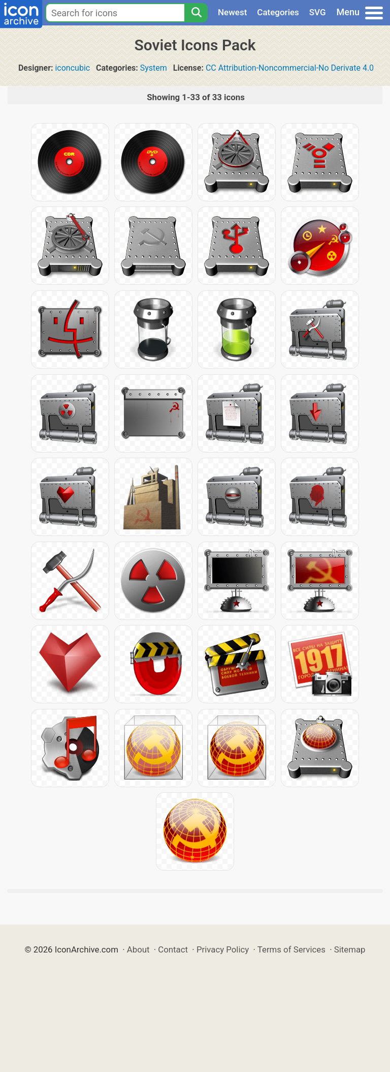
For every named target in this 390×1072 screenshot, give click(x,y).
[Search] (196, 12)
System (153, 68)
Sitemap (350, 949)
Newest (232, 12)
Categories (278, 12)
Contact (173, 949)
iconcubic (72, 68)
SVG (317, 12)
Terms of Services (291, 949)
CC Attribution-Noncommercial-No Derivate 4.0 (290, 68)
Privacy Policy (223, 949)
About (138, 949)
